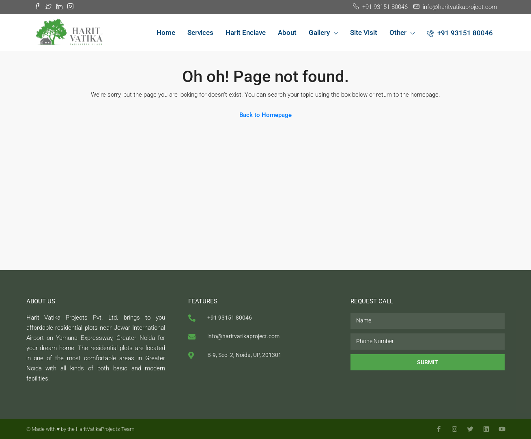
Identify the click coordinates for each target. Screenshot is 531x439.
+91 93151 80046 (460, 33)
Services (200, 32)
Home (166, 32)
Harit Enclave (246, 32)
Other (397, 32)
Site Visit (363, 32)
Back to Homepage (265, 115)
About (287, 32)
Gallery (319, 32)
